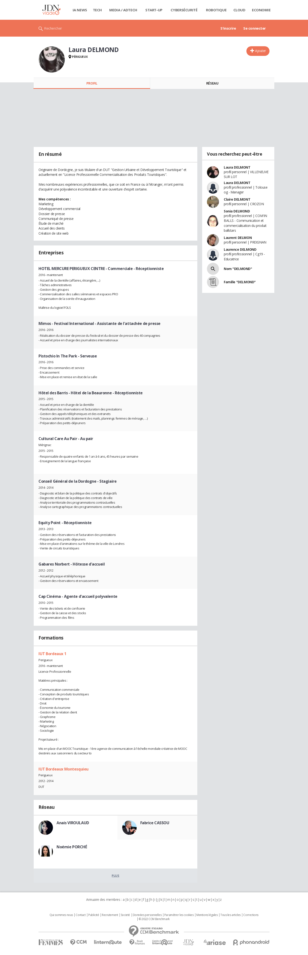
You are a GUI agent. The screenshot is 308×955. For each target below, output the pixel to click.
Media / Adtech (123, 9)
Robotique (216, 9)
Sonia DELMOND (237, 211)
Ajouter (260, 50)
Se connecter (254, 28)
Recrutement (110, 915)
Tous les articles (230, 915)
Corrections (250, 915)
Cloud (239, 9)
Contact (80, 915)
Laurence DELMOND (240, 249)
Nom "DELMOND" (238, 268)
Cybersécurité (184, 9)
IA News (80, 9)
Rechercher (53, 28)
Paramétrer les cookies (179, 915)
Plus (115, 875)
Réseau (212, 83)
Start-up (153, 9)
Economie (261, 9)
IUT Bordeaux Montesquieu (63, 769)
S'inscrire (228, 28)
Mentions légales (207, 915)
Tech (97, 9)
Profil (91, 83)
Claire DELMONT (237, 199)
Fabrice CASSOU (154, 822)
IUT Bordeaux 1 (52, 653)
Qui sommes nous (61, 915)
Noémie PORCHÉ (72, 847)
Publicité (93, 915)
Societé (125, 915)
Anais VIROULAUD (73, 822)
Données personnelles (147, 915)
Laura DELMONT (237, 167)
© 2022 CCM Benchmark (154, 919)
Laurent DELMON (238, 237)
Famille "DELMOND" (240, 282)
